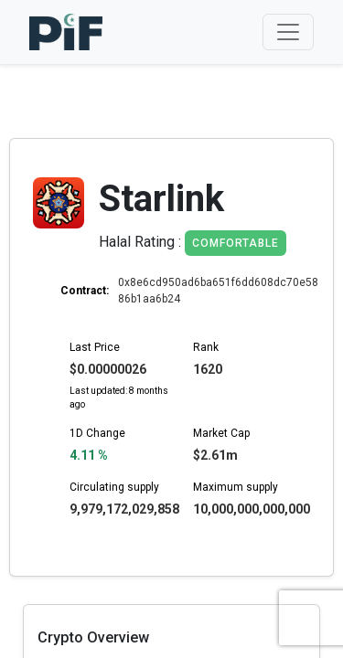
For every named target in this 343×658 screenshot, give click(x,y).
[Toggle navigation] (288, 32)
